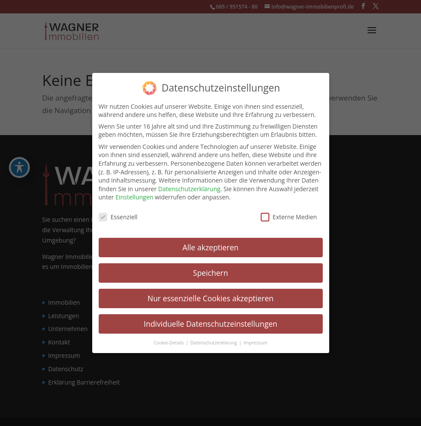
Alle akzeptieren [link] (210, 247)
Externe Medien (289, 216)
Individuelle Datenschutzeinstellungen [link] (211, 323)
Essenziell (118, 216)
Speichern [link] (210, 272)
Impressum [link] (255, 342)
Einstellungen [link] (134, 196)
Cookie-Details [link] (169, 342)
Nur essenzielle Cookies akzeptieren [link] (210, 298)
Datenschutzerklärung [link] (189, 188)
